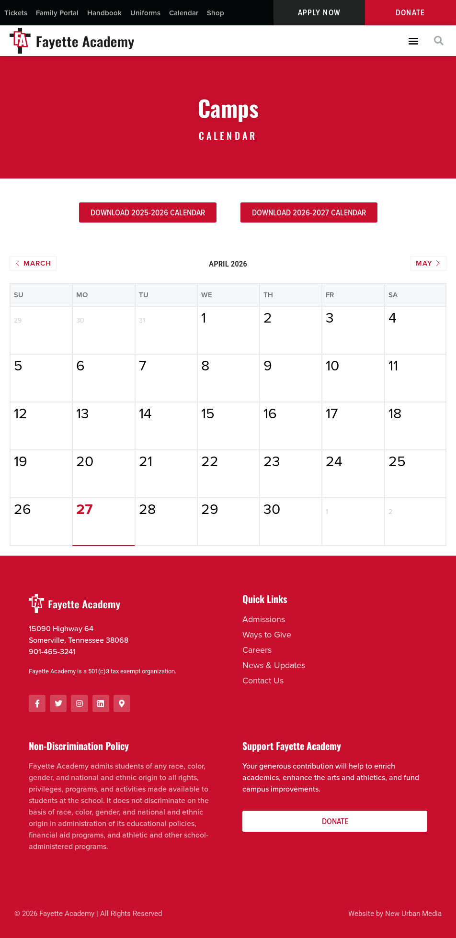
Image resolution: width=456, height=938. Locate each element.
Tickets (15, 13)
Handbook (104, 13)
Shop (215, 13)
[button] (413, 41)
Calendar (183, 13)
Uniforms (145, 13)
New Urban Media (413, 914)
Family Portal (57, 13)
